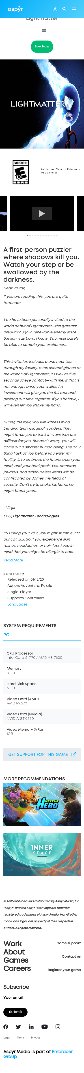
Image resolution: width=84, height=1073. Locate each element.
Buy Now (42, 46)
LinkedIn (31, 1026)
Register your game (64, 970)
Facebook (5, 1026)
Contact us (71, 956)
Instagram (58, 1026)
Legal (6, 1037)
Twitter (18, 1027)
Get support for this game (42, 754)
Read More (13, 560)
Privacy (35, 1037)
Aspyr (15, 9)
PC (6, 635)
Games (15, 960)
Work (12, 944)
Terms (20, 1037)
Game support (68, 943)
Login (55, 9)
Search (64, 9)
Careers (16, 969)
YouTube (44, 1026)
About (13, 952)
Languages (17, 604)
